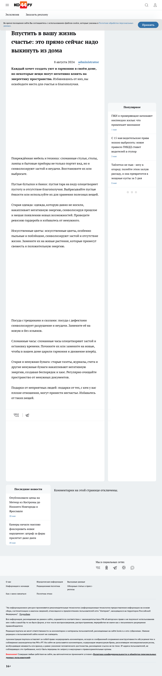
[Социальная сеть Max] (132, 567)
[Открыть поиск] (146, 5)
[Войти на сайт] (155, 5)
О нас (8, 581)
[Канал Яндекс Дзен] (123, 567)
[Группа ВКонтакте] (98, 567)
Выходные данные (76, 581)
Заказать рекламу (37, 14)
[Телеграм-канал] (115, 567)
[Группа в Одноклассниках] (106, 567)
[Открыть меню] (7, 5)
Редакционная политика (48, 586)
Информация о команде (17, 586)
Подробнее (24, 614)
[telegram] (28, 415)
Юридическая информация (50, 581)
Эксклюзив (12, 14)
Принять (148, 25)
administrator (88, 62)
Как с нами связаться (16, 593)
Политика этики (44, 593)
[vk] (17, 415)
